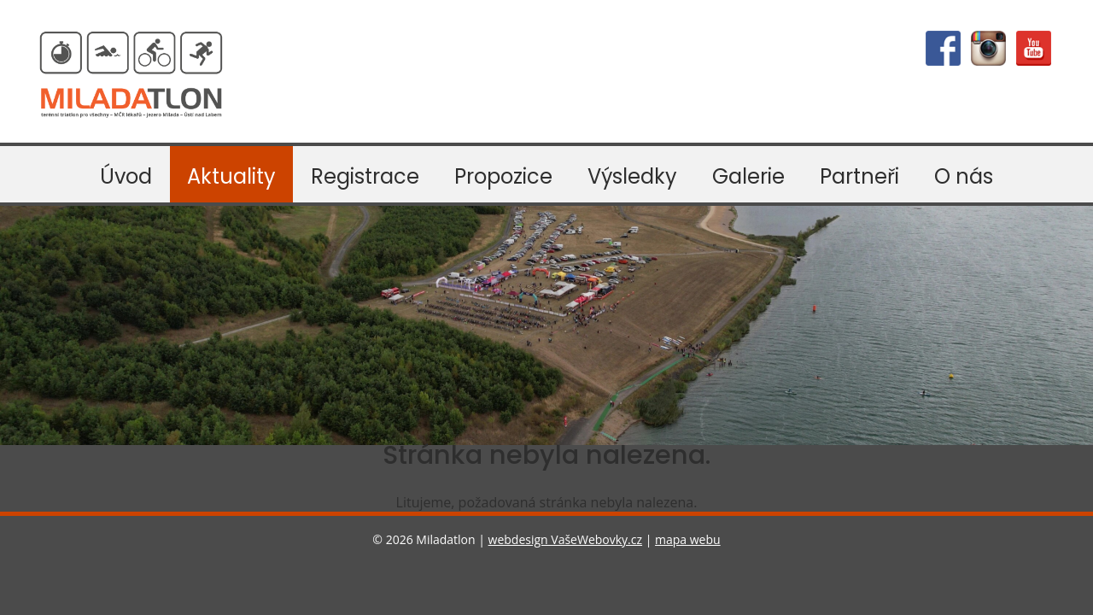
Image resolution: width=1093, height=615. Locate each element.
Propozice (503, 176)
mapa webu (688, 539)
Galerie (748, 176)
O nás (963, 176)
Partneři (859, 176)
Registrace (365, 176)
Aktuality (231, 176)
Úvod (126, 176)
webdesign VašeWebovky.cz (565, 539)
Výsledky (632, 176)
